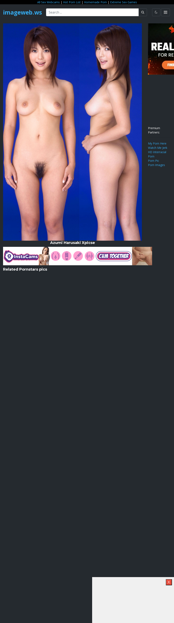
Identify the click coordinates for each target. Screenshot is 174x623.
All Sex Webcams (48, 2)
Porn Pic (153, 161)
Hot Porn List (72, 2)
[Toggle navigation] (165, 12)
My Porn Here (157, 143)
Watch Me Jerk (157, 148)
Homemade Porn (95, 2)
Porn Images (156, 165)
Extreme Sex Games (123, 2)
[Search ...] (92, 12)
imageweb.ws (22, 12)
